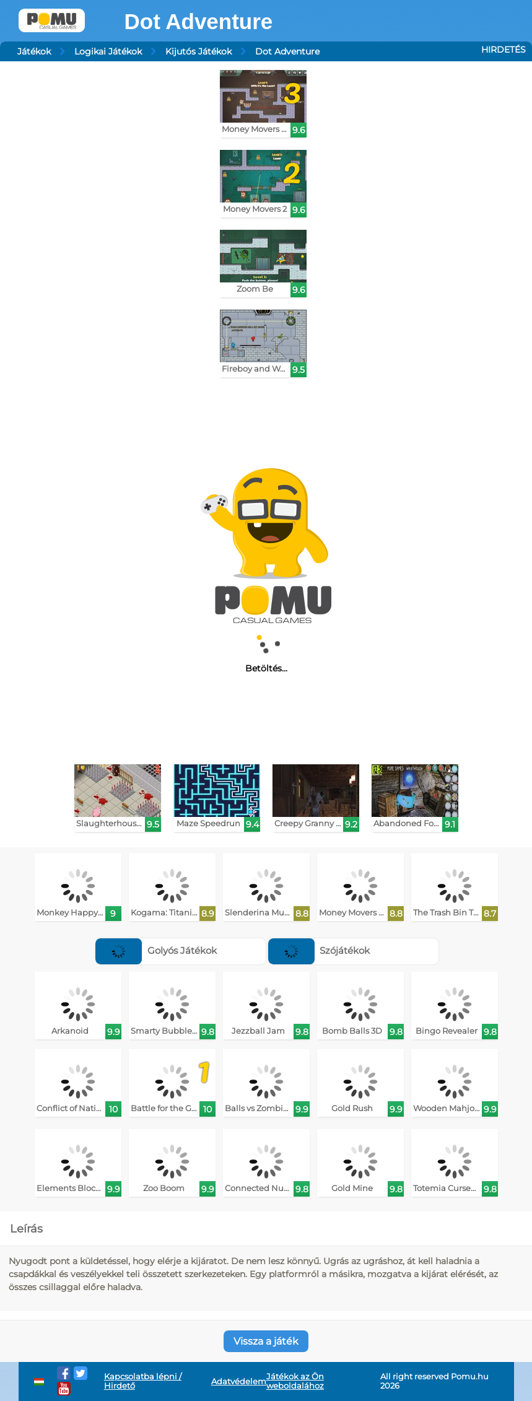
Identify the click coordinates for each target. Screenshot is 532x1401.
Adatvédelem (238, 1381)
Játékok (34, 51)
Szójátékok (319, 950)
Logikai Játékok (108, 51)
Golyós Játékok (156, 950)
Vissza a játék (266, 1341)
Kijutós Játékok (198, 51)
